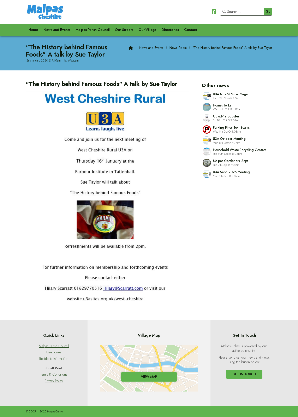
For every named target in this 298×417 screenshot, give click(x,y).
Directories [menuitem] (170, 29)
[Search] (243, 11)
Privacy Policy (54, 381)
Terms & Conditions (53, 374)
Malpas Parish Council (54, 346)
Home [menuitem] (33, 29)
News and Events (151, 47)
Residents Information (53, 359)
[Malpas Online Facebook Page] (214, 11)
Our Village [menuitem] (147, 29)
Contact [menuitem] (190, 29)
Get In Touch (244, 374)
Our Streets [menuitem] (124, 29)
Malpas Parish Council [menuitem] (93, 29)
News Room (178, 47)
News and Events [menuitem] (56, 29)
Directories (53, 352)
